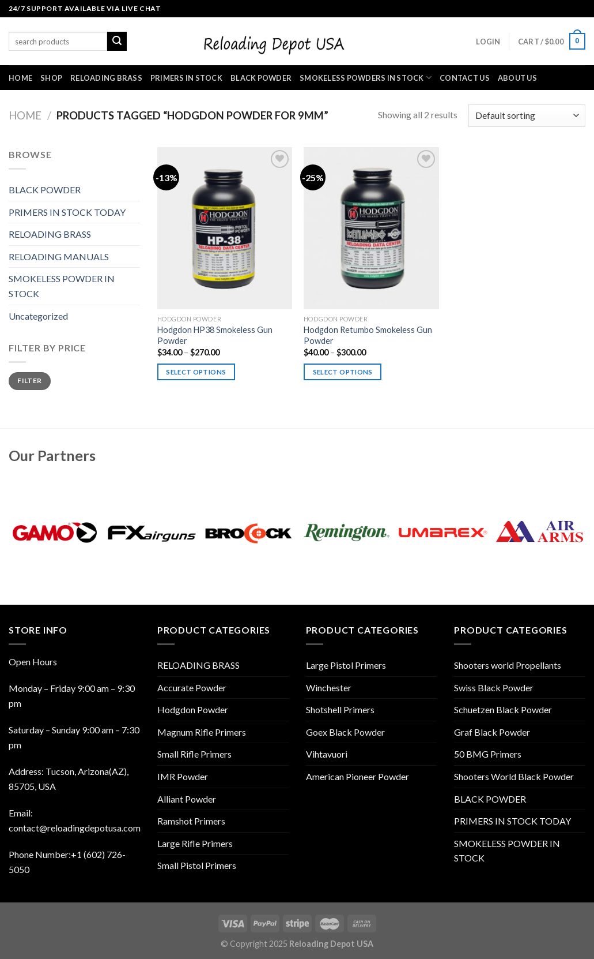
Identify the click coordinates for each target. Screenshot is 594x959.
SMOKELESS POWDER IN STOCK (62, 286)
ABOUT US (517, 78)
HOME (20, 78)
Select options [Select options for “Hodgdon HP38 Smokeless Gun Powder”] (196, 372)
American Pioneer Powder (357, 776)
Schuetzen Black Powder (503, 709)
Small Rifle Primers (194, 753)
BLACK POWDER (261, 78)
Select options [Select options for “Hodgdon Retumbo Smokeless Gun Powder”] (343, 372)
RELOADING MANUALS (59, 256)
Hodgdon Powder (192, 709)
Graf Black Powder (492, 731)
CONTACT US (465, 78)
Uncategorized (38, 315)
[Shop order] (526, 115)
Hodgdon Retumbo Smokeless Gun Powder (368, 335)
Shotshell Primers (340, 709)
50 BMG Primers (487, 753)
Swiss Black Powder (494, 687)
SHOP (51, 78)
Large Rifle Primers (195, 843)
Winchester (328, 687)
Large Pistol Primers (346, 665)
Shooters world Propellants (507, 665)
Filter (29, 380)
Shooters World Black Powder (514, 776)
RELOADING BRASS (106, 78)
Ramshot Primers (191, 820)
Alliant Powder (186, 798)
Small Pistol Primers (196, 865)
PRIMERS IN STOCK (186, 78)
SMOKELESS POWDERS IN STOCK (366, 77)
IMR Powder (182, 776)
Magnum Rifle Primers (201, 731)
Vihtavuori (326, 753)
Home (25, 115)
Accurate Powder (191, 687)
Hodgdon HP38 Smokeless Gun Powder (215, 335)
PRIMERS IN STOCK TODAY (67, 212)
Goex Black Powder (345, 731)
